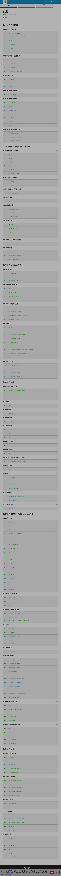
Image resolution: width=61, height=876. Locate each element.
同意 (52, 872)
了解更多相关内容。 (8, 874)
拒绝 (57, 872)
